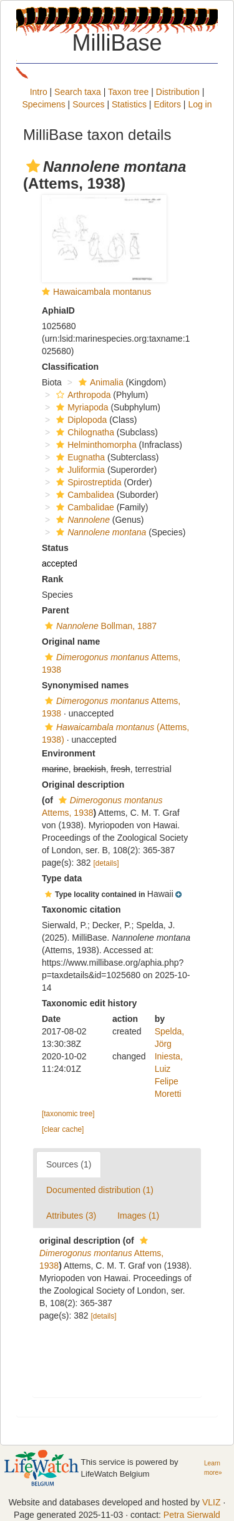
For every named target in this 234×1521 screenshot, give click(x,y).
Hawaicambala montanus (102, 292)
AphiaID (58, 310)
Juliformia (79, 470)
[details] (106, 863)
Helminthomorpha (95, 445)
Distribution (178, 92)
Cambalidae (83, 507)
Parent (55, 610)
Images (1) (138, 1216)
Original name (71, 642)
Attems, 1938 (101, 1253)
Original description (83, 785)
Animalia (100, 382)
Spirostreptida (87, 482)
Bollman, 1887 (99, 626)
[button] (33, 166)
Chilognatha (83, 432)
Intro (38, 92)
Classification (70, 367)
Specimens (43, 104)
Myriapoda (80, 407)
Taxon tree (128, 92)
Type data (62, 878)
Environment (68, 753)
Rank (52, 579)
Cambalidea (83, 495)
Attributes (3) (71, 1216)
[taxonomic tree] (68, 1113)
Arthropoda (81, 395)
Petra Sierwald (191, 1515)
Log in (200, 104)
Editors (167, 104)
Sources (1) (68, 1164)
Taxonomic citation (81, 909)
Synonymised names (85, 685)
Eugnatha (79, 457)
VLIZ (211, 1502)
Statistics (129, 104)
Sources (88, 104)
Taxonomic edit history (89, 1003)
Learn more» (213, 1468)
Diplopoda (80, 420)
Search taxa (77, 92)
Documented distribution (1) (100, 1190)
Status (55, 548)
